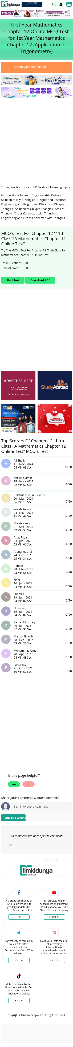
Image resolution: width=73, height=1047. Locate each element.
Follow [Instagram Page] (54, 960)
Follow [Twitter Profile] (19, 960)
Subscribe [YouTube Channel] (54, 917)
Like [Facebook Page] (19, 917)
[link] (54, 4)
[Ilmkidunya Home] (10, 4)
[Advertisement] (36, 138)
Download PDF (40, 280)
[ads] (18, 385)
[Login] (61, 4)
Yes (14, 784)
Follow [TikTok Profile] (19, 1000)
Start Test (12, 280)
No (28, 784)
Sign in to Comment (15, 817)
